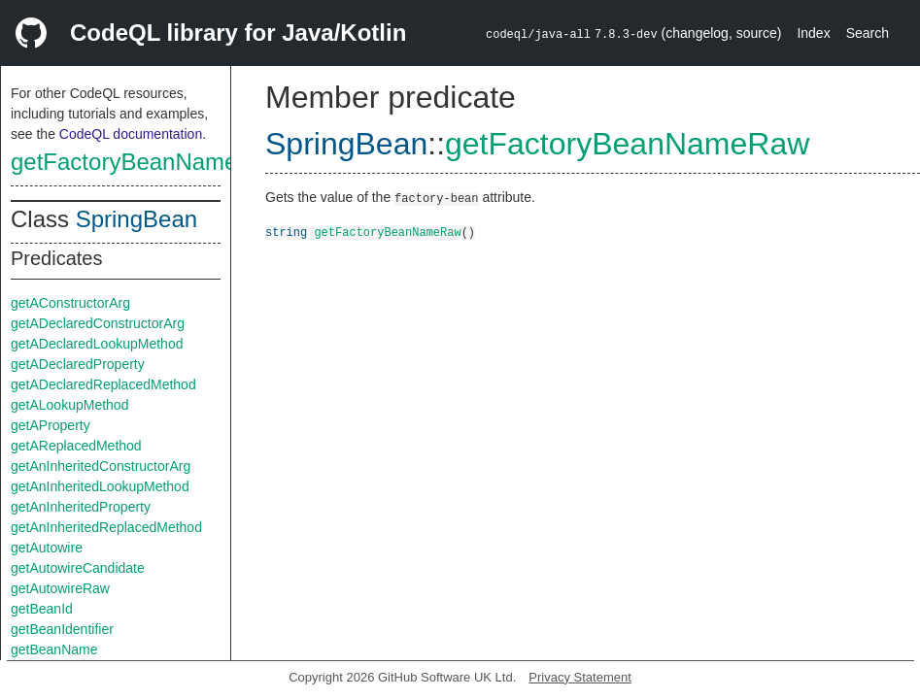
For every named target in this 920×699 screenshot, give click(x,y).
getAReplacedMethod (76, 445)
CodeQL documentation (130, 134)
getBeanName (54, 649)
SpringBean (136, 219)
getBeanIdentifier (62, 629)
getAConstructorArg (70, 303)
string (286, 231)
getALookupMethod (69, 405)
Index (813, 33)
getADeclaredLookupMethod (97, 343)
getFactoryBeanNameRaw (147, 162)
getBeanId (42, 608)
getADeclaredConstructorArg (98, 323)
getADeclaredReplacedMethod (103, 384)
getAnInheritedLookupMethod (100, 486)
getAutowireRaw (60, 588)
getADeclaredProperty (78, 364)
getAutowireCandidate (78, 568)
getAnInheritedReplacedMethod (106, 527)
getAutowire (47, 547)
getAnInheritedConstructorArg (100, 466)
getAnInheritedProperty (81, 507)
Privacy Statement (579, 677)
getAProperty (50, 425)
